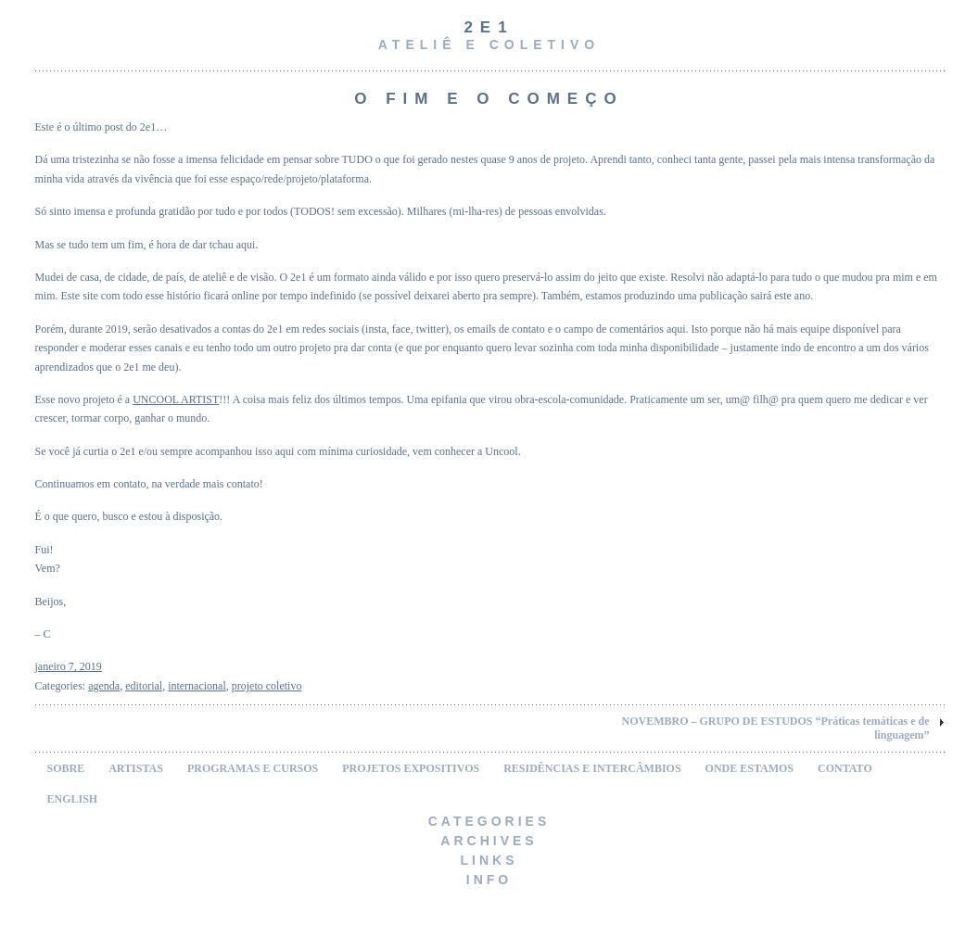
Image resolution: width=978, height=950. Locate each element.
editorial (143, 685)
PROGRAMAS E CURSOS (252, 768)
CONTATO (845, 768)
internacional (197, 685)
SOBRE (66, 768)
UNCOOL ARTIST (176, 399)
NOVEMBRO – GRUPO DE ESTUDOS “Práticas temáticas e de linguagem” (776, 728)
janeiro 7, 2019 (68, 666)
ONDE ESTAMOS (749, 768)
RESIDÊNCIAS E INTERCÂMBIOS (591, 768)
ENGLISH (72, 798)
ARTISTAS (135, 768)
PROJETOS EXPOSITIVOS (410, 768)
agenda (104, 685)
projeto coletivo (267, 685)
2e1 (489, 27)
